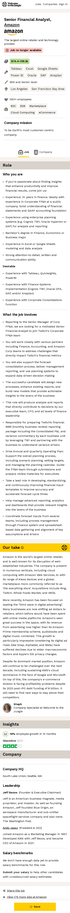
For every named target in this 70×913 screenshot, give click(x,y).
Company (42, 152)
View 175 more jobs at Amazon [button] (25, 897)
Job (23, 152)
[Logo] (11, 4)
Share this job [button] (14, 890)
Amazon (12, 24)
